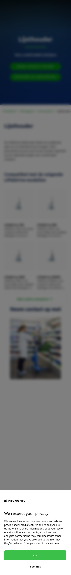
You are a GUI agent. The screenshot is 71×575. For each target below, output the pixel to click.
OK (35, 555)
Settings (35, 566)
